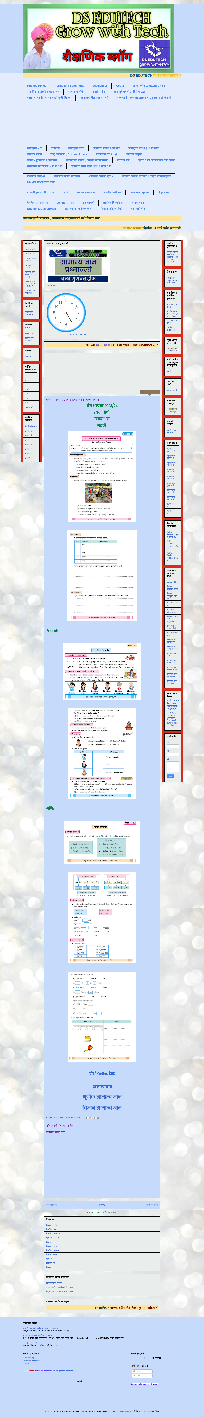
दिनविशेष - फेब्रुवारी (53, 1233)
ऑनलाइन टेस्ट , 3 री (30, 1343)
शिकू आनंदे (163, 192)
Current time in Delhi (77, 335)
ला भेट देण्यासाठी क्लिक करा (72, 1371)
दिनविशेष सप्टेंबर (51, 1254)
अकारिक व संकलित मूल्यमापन (43, 91)
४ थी (26, 389)
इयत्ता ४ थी (29, 444)
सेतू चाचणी (88, 202)
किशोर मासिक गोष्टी (111, 208)
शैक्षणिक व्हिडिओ (31, 426)
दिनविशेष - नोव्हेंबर (52, 1246)
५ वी (26, 394)
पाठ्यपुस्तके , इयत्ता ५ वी (171, 477)
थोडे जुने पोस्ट (152, 1205)
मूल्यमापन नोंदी (75, 91)
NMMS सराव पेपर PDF (30, 291)
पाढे (66, 192)
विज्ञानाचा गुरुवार (139, 192)
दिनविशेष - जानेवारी (52, 1238)
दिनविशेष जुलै (50, 1263)
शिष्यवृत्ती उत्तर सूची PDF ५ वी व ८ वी (91, 166)
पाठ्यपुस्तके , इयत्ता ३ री (171, 463)
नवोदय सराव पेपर (86, 192)
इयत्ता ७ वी (29, 458)
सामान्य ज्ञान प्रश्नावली (29, 339)
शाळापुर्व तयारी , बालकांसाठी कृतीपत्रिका (49, 97)
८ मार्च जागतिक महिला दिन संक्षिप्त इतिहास (60, 1287)
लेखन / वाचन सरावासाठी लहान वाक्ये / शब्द (172, 280)
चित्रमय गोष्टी (172, 390)
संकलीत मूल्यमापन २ (171, 328)
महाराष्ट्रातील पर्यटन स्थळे (94, 97)
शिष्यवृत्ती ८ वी (30, 254)
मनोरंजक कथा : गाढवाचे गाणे (172, 640)
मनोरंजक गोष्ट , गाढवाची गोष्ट (172, 661)
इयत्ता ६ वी (29, 453)
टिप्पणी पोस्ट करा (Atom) (108, 1212)
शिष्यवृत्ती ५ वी (34, 148)
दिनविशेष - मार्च (51, 1229)
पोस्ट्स (136, 1371)
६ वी (26, 398)
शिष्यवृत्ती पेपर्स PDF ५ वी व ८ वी (44, 166)
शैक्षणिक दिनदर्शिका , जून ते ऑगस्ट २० (172, 534)
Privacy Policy (36, 85)
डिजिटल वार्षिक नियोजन (67, 176)
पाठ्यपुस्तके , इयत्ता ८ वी (171, 498)
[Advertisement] (91, 122)
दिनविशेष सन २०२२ (107, 154)
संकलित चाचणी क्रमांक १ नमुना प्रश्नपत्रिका (146, 176)
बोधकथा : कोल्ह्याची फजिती (172, 611)
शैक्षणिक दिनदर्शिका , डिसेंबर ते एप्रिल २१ (172, 556)
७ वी (26, 403)
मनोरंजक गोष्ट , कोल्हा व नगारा (172, 668)
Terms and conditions (69, 85)
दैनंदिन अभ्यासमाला (37, 202)
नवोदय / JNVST (28, 266)
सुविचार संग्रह (134, 154)
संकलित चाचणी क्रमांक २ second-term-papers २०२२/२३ (172, 257)
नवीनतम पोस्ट (51, 1205)
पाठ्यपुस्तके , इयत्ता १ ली (171, 450)
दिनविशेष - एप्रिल (52, 1225)
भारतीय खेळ (98, 91)
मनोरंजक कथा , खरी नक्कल (172, 675)
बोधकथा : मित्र (172, 582)
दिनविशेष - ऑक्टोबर (53, 1250)
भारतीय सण (123, 160)
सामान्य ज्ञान (34, 154)
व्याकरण (55, 148)
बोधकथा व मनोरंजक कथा (78, 208)
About (120, 85)
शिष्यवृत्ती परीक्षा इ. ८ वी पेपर (143, 148)
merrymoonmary (126, 1411)
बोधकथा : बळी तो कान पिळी (172, 627)
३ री (26, 385)
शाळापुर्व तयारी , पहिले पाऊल (129, 91)
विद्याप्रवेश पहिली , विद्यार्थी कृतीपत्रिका (87, 160)
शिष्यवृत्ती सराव (76, 148)
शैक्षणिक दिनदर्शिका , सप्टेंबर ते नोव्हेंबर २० (173, 545)
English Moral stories (41, 208)
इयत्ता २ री (28, 435)
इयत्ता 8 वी (28, 407)
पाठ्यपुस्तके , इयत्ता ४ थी (171, 470)
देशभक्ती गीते (138, 208)
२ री (26, 380)
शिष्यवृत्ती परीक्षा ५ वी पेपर (106, 148)
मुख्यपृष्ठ (102, 1205)
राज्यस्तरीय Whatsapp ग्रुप (149, 85)
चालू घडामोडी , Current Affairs (68, 154)
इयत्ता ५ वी (29, 449)
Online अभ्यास (65, 202)
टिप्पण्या (136, 1376)
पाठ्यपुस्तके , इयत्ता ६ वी (171, 484)
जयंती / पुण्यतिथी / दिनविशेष (42, 160)
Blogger (146, 1411)
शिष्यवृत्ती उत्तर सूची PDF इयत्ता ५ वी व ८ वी (31, 283)
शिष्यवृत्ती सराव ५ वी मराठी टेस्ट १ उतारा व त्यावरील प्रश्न (41, 1328)
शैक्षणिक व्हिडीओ (36, 176)
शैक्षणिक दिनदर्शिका (113, 202)
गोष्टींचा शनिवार (112, 192)
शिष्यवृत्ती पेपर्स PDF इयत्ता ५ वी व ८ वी (31, 274)
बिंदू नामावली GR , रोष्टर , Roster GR (59, 1291)
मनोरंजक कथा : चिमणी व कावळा (172, 647)
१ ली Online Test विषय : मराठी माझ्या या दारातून (173, 704)
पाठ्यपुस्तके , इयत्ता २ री (171, 456)
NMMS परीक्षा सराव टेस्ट (41, 182)
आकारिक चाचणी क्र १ (100, 176)
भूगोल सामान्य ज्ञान (102, 1097)
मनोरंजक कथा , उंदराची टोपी (172, 654)
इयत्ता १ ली (29, 431)
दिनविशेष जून (50, 1267)
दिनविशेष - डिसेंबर (52, 1242)
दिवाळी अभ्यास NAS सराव (172, 431)
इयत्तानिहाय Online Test (41, 192)
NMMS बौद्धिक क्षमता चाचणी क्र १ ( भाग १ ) (38, 1335)
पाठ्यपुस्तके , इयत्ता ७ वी (171, 491)
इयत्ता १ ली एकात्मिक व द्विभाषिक (156, 160)
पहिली (169, 371)
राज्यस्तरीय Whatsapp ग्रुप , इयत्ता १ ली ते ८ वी (144, 97)
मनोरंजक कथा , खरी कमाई (172, 682)
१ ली (26, 376)
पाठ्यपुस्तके (138, 202)
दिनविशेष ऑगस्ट (51, 1259)
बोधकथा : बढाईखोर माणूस (172, 587)
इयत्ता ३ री (28, 440)
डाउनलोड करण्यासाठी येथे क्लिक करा (66, 218)
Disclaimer (100, 85)
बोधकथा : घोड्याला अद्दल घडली (172, 595)
